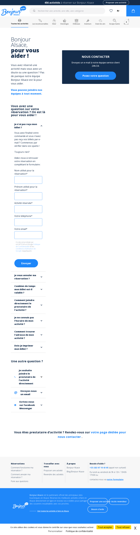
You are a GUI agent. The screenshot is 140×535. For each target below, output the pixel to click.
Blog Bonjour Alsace (75, 471)
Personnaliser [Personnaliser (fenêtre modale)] (55, 531)
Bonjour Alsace (73, 467)
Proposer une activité (116, 2)
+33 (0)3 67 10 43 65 (99, 467)
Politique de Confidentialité (28, 245)
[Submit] (34, 11)
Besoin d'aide (97, 509)
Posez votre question (95, 75)
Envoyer (26, 263)
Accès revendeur (119, 501)
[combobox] (67, 11)
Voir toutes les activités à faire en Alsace (53, 511)
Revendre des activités (53, 474)
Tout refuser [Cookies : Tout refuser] (123, 527)
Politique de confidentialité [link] (79, 531)
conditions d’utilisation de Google (26, 250)
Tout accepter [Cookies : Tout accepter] (105, 527)
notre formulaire (115, 479)
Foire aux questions (19, 481)
